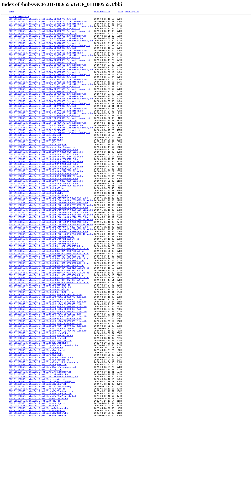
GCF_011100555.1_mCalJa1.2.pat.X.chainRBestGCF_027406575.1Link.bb (49, 336)
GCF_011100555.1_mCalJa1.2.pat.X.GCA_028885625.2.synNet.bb (44, 66)
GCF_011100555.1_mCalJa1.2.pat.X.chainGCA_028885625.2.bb (43, 188)
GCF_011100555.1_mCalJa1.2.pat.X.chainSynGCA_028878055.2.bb (45, 356)
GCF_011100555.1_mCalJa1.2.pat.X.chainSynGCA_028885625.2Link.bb (48, 365)
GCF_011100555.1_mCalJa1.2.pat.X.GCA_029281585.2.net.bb (42, 89)
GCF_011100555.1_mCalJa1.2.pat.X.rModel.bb (34, 478)
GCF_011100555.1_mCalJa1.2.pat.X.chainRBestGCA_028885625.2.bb (46, 304)
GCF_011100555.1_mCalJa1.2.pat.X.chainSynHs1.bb (38, 403)
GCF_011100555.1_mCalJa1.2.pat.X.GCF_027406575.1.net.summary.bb (48, 145)
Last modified (102, 12)
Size (120, 12)
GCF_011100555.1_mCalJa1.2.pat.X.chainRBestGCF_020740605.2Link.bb (49, 330)
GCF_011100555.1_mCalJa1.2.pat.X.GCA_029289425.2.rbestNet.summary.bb (51, 116)
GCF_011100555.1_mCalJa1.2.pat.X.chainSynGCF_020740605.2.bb (45, 385)
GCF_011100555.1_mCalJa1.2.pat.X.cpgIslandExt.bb (38, 409)
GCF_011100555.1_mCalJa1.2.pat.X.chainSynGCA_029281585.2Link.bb (48, 377)
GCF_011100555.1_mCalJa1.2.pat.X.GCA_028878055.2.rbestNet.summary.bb (51, 46)
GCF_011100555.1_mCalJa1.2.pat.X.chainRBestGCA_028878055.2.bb (46, 298)
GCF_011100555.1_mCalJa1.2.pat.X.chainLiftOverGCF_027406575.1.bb (48, 275)
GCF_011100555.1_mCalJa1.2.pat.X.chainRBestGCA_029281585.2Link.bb (49, 319)
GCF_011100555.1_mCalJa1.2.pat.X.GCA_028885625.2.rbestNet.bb (46, 60)
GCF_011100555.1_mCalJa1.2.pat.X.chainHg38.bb (36, 223)
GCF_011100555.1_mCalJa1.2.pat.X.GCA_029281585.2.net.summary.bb (48, 92)
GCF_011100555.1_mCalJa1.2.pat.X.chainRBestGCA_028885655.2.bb (46, 310)
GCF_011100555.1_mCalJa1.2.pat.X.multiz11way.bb (38, 458)
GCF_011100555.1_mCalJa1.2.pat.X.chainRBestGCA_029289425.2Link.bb (49, 324)
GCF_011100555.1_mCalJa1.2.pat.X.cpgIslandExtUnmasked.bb (43, 411)
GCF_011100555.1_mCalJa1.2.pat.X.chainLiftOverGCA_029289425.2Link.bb (51, 266)
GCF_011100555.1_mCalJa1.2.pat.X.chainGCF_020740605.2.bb (43, 211)
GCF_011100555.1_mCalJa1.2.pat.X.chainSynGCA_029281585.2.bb (45, 374)
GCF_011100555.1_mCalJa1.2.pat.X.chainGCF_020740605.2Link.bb (46, 214)
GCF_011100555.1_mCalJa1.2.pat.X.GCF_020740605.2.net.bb (42, 124)
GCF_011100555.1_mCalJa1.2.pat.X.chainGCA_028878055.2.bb (43, 182)
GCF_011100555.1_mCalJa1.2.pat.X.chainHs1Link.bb (38, 232)
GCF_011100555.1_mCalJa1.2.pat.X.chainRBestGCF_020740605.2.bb (46, 327)
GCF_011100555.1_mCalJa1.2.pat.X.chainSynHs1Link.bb (40, 406)
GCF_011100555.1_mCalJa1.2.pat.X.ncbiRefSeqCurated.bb (41, 467)
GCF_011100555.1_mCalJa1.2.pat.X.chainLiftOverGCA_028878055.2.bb (48, 240)
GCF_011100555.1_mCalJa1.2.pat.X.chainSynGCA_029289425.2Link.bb (48, 382)
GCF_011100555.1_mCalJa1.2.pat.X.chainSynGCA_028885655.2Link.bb (48, 371)
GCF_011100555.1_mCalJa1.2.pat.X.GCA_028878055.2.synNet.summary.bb (49, 52)
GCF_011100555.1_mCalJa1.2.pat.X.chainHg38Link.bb (39, 226)
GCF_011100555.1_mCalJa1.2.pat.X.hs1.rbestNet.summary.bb (43, 449)
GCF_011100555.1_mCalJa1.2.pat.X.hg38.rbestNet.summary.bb (44, 432)
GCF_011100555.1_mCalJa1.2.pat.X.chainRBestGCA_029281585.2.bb (46, 316)
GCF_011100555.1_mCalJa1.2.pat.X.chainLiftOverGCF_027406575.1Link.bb (51, 278)
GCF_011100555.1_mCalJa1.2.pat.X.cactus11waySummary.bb (42, 174)
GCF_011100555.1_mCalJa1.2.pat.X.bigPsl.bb (34, 168)
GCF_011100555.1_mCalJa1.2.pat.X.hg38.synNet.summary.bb (42, 438)
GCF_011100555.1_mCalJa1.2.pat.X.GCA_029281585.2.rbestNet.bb (46, 95)
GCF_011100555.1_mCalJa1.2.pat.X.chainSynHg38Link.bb (41, 400)
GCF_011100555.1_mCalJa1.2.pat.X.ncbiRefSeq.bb (37, 464)
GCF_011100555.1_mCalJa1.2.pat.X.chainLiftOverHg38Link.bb (44, 284)
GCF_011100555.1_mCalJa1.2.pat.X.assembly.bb (36, 162)
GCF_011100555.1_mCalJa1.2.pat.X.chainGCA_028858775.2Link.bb (46, 179)
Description (132, 12)
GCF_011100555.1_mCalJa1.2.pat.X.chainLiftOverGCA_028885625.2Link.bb (51, 249)
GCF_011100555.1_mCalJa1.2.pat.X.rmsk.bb (33, 484)
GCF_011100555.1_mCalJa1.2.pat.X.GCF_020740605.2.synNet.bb (44, 136)
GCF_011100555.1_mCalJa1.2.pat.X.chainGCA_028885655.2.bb (43, 194)
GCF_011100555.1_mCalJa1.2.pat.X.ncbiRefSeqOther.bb (40, 469)
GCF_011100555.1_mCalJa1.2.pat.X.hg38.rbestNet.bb (39, 429)
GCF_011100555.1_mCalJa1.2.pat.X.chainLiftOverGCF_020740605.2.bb (48, 269)
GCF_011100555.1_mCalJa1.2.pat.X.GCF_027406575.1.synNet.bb (44, 153)
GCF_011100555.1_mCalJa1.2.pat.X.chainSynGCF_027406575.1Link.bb (48, 394)
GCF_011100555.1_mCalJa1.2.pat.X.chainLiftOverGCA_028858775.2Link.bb (51, 237)
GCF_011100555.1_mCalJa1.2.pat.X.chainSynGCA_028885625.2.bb (45, 362)
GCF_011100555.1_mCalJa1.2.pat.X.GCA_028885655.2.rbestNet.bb (46, 78)
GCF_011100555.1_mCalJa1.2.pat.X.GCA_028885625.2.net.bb (42, 55)
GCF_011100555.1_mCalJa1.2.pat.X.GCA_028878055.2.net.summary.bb (48, 40)
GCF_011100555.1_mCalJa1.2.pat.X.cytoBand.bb (36, 414)
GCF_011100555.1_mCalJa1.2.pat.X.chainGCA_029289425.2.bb (43, 205)
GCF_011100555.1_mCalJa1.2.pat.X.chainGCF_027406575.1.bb (43, 217)
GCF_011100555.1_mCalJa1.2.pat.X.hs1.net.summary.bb (40, 443)
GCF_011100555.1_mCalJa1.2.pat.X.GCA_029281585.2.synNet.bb (44, 101)
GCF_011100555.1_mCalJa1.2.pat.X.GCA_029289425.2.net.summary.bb (48, 110)
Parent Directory (19, 17)
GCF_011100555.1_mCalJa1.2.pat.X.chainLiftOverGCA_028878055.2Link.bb (51, 243)
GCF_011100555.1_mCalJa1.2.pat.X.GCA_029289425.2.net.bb (42, 107)
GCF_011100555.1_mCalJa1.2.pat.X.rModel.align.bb (38, 475)
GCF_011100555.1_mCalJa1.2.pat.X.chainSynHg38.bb (38, 397)
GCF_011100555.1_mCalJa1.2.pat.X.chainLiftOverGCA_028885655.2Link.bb (51, 255)
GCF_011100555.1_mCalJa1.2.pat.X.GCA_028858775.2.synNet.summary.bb (49, 34)
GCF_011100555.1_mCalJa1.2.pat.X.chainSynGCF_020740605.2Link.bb (48, 388)
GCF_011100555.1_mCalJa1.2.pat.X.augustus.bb (36, 165)
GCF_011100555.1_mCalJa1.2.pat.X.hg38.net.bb (36, 423)
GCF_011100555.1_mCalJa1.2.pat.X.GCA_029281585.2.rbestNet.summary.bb (51, 98)
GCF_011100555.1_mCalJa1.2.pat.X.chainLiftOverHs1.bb (41, 287)
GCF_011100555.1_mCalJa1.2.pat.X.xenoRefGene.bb (38, 496)
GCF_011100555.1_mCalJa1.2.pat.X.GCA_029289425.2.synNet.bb (44, 118)
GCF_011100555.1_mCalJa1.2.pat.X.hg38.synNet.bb (38, 435)
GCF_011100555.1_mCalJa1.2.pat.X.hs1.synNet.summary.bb (42, 455)
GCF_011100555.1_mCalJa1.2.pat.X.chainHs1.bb (36, 229)
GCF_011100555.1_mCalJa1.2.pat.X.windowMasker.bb (38, 493)
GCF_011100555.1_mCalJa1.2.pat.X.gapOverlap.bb (37, 417)
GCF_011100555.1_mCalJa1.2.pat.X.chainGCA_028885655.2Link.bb (46, 197)
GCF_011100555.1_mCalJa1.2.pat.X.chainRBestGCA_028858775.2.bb (46, 293)
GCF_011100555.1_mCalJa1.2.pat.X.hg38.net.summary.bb (41, 426)
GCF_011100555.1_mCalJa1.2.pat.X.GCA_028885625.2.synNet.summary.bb (49, 69)
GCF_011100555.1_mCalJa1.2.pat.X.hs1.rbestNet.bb (38, 446)
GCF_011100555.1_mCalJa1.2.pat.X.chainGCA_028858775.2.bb (43, 176)
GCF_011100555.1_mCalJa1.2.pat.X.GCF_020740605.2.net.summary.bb (48, 127)
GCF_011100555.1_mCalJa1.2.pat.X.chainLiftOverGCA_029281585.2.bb (48, 258)
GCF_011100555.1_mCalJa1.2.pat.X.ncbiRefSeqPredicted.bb (42, 472)
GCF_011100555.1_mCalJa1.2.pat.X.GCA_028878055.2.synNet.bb (44, 49)
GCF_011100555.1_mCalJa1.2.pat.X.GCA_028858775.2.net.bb (42, 20)
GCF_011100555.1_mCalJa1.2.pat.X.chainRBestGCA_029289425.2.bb (46, 322)
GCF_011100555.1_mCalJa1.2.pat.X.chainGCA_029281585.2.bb (43, 200)
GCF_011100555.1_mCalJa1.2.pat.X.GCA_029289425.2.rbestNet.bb (46, 113)
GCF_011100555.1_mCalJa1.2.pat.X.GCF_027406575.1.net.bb (42, 142)
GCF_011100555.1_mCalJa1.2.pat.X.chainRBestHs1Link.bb (41, 348)
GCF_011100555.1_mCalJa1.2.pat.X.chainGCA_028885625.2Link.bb (46, 191)
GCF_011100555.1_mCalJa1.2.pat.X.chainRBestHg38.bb (39, 339)
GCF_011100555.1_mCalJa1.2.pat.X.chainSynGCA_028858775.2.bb (45, 351)
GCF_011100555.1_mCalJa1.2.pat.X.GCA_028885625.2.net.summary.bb (48, 58)
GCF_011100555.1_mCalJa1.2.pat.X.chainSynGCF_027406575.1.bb (45, 391)
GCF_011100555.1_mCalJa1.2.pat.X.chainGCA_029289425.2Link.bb (46, 208)
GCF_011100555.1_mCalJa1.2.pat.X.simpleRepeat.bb (38, 487)
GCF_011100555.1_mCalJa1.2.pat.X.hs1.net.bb (35, 440)
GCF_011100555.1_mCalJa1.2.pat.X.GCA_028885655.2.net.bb (42, 72)
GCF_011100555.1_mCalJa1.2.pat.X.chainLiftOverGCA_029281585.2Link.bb (51, 261)
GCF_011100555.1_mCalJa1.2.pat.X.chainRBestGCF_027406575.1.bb (46, 333)
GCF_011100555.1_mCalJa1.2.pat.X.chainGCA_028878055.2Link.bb (46, 185)
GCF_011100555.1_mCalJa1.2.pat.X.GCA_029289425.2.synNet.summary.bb (49, 121)
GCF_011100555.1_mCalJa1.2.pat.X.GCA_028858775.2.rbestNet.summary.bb (51, 29)
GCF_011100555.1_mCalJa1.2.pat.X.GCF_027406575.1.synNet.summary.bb (49, 156)
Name (11, 12)
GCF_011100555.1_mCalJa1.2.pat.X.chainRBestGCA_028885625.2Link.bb (49, 307)
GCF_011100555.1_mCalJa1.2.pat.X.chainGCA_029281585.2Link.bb (46, 203)
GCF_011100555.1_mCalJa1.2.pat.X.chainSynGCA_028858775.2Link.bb (48, 353)
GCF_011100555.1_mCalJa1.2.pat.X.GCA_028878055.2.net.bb (42, 37)
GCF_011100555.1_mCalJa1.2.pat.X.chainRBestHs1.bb (39, 345)
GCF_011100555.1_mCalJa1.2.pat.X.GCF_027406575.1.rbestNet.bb (46, 147)
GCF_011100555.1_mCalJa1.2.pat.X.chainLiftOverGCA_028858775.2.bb (48, 234)
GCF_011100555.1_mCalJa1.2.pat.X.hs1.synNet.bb (37, 452)
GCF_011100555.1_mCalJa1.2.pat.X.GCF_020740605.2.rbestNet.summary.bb (51, 133)
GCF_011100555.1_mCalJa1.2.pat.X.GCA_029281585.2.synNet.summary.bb (49, 104)
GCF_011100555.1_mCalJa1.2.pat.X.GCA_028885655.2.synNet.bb (44, 84)
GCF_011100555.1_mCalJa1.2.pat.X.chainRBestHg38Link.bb (42, 342)
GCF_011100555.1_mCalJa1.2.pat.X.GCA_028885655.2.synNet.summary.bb (49, 87)
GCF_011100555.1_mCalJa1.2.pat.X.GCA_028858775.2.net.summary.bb (48, 23)
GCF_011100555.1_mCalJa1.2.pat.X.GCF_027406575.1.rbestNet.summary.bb (51, 150)
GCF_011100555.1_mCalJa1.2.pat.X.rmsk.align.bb (37, 481)
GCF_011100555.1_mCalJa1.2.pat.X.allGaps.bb (35, 159)
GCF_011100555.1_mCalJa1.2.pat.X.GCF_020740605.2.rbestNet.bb (46, 130)
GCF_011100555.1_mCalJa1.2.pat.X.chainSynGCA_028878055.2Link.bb (48, 359)
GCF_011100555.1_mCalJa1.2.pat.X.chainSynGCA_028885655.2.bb (45, 368)
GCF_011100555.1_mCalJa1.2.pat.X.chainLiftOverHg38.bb (41, 281)
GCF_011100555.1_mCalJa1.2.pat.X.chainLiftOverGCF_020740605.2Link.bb (51, 272)
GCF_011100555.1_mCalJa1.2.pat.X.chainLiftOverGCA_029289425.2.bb (48, 264)
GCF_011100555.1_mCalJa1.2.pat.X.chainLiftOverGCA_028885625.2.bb (48, 246)
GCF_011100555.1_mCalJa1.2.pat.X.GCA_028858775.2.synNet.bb (44, 31)
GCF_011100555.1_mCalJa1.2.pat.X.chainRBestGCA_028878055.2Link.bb (49, 301)
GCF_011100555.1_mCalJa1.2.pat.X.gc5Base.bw (35, 420)
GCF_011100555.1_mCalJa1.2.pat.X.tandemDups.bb (37, 490)
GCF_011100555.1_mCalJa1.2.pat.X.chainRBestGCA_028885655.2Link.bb (49, 313)
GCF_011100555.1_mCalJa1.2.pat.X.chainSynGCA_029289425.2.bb (45, 380)
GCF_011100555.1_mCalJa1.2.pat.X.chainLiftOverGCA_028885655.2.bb (48, 252)
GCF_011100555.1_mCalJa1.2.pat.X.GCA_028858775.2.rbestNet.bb (46, 26)
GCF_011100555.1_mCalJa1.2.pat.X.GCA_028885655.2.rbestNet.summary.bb (51, 81)
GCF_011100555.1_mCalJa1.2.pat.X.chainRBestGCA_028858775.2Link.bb (49, 295)
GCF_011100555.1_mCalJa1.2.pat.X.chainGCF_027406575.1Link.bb (46, 220)
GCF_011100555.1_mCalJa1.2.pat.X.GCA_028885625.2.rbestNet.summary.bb (51, 63)
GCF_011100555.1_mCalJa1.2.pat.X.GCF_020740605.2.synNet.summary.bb (49, 139)
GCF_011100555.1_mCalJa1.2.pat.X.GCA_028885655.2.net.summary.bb (48, 75)
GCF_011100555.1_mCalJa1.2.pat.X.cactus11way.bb (38, 171)
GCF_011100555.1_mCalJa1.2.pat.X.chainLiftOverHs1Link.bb (43, 290)
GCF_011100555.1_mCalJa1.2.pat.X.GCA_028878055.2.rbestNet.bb (46, 43)
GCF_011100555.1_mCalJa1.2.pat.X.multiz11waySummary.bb (42, 461)
